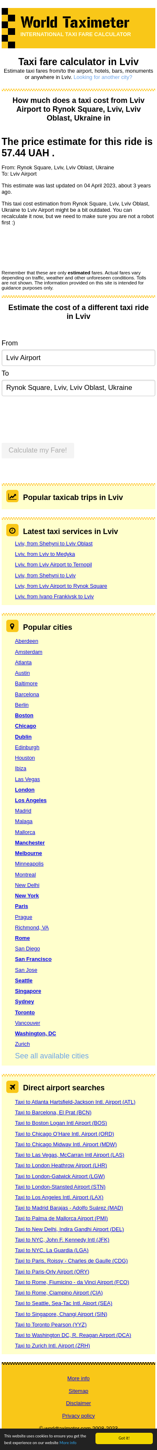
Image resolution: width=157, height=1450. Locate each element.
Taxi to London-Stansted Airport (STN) (60, 1187)
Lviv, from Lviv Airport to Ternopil (53, 564)
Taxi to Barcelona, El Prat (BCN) (53, 1112)
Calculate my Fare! (37, 450)
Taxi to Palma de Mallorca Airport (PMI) (61, 1218)
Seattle (24, 980)
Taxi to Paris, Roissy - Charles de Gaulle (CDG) (71, 1261)
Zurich (22, 1044)
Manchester (30, 842)
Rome (22, 938)
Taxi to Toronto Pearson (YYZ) (51, 1324)
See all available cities (52, 1056)
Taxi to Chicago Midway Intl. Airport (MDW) (66, 1144)
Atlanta (23, 662)
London (25, 790)
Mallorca (25, 832)
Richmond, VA (32, 927)
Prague (23, 917)
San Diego (27, 948)
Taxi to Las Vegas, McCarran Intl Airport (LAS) (69, 1155)
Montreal (25, 874)
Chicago (25, 726)
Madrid (23, 811)
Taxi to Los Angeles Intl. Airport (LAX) (59, 1197)
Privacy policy (78, 1416)
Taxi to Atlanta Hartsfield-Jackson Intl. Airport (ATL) (75, 1102)
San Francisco (33, 959)
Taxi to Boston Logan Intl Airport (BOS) (61, 1123)
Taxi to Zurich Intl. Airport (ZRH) (52, 1345)
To (5, 373)
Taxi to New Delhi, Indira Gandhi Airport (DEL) (69, 1229)
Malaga (24, 821)
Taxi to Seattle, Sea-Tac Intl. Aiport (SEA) (64, 1303)
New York (27, 895)
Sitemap (78, 1391)
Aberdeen (27, 641)
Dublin (23, 737)
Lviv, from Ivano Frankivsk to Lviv (54, 596)
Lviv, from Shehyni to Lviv (45, 575)
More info (68, 1443)
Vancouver (27, 1023)
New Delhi (27, 885)
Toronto (25, 1012)
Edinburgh (27, 747)
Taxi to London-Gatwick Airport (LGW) (60, 1176)
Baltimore (26, 683)
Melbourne (28, 853)
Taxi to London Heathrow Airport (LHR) (61, 1165)
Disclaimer (78, 1403)
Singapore (28, 991)
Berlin (22, 705)
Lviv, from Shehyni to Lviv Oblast (54, 543)
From (10, 343)
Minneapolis (29, 864)
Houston (25, 758)
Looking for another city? (103, 77)
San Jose (26, 970)
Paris (21, 906)
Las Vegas (27, 779)
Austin (22, 673)
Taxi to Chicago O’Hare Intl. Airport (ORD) (64, 1134)
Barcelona (27, 694)
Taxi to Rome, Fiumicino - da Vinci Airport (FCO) (72, 1282)
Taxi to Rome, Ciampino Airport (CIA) (59, 1292)
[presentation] (65, 247)
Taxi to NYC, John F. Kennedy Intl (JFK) (62, 1240)
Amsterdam (28, 652)
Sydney (24, 1001)
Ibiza (20, 768)
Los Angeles (31, 800)
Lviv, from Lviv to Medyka (45, 554)
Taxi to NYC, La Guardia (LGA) (52, 1250)
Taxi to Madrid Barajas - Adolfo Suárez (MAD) (69, 1208)
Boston (24, 715)
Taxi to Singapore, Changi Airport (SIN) (61, 1314)
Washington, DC (35, 1033)
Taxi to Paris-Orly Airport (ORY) (52, 1271)
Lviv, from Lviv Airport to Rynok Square (61, 586)
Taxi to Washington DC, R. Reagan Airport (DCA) (73, 1335)
